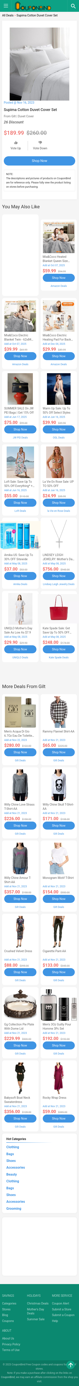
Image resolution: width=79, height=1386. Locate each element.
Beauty (11, 1174)
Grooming (13, 1209)
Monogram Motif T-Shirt (58, 877)
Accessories (15, 1167)
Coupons (8, 1321)
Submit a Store (61, 1309)
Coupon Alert (60, 1303)
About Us (8, 1338)
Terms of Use (11, 1350)
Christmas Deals (37, 1303)
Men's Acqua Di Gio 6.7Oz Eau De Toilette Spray (18, 736)
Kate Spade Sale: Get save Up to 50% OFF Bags (56, 632)
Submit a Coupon (63, 1315)
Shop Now (39, 161)
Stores (6, 1309)
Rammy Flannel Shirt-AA (59, 731)
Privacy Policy (11, 1344)
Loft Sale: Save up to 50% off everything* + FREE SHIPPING (18, 486)
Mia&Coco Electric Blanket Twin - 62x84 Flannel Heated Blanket (19, 339)
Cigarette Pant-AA (54, 951)
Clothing (12, 1147)
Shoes (11, 1161)
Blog (5, 1315)
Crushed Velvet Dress (18, 951)
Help (55, 1321)
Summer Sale (35, 1319)
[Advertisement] (20, 254)
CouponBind (8, 1377)
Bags (10, 1154)
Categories (9, 1303)
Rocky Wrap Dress (55, 1097)
